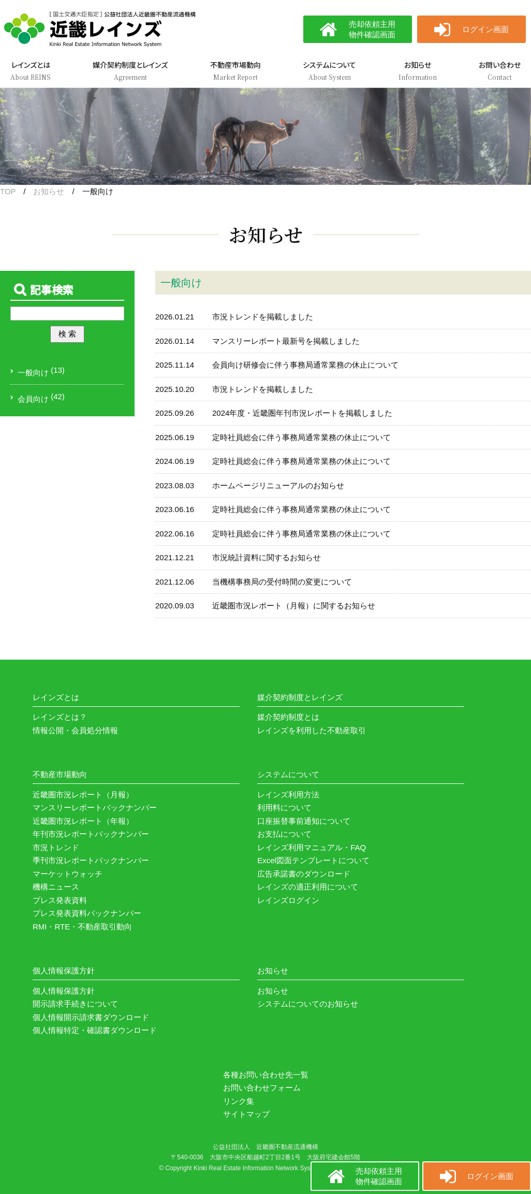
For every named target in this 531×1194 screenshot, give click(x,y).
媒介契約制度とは (288, 716)
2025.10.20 (174, 389)
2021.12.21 (174, 557)
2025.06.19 (174, 437)
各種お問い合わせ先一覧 (265, 1074)
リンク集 (238, 1101)
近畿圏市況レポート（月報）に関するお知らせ (293, 605)
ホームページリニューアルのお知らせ (278, 485)
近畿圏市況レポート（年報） (83, 821)
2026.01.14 (174, 341)
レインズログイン (288, 900)
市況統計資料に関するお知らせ (266, 557)
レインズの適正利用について (307, 886)
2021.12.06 (174, 581)
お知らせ (48, 191)
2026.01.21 (174, 316)
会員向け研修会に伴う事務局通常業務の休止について (305, 364)
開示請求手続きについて (75, 1003)
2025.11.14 (174, 364)
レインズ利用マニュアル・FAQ (311, 847)
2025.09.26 (174, 413)
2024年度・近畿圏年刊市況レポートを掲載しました (302, 413)
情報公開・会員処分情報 (75, 730)
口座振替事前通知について (303, 821)
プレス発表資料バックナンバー (87, 913)
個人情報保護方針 (64, 990)
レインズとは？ (60, 716)
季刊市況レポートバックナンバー (91, 860)
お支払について (284, 833)
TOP (8, 191)
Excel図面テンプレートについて (313, 860)
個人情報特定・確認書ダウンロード (95, 1030)
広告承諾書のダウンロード (303, 873)
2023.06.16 (174, 509)
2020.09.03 (174, 605)
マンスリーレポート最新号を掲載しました (286, 341)
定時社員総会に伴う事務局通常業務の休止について (301, 437)
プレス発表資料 (60, 900)
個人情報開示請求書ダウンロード (91, 1017)
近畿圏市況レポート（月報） (83, 794)
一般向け (33, 372)
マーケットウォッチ (67, 873)
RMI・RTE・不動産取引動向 (82, 926)
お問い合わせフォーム (262, 1087)
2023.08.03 (174, 485)
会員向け (33, 399)
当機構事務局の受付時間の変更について (282, 581)
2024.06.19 (174, 461)
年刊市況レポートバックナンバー (91, 833)
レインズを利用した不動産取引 (311, 730)
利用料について (284, 807)
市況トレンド (56, 847)
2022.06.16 (174, 533)
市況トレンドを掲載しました (262, 316)
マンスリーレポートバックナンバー (95, 807)
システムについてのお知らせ (307, 1003)
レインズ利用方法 (288, 794)
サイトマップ (246, 1114)
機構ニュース (56, 886)
